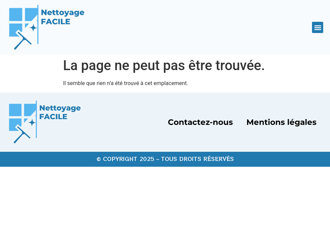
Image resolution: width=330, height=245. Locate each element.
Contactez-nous (200, 122)
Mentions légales (281, 122)
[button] (317, 27)
